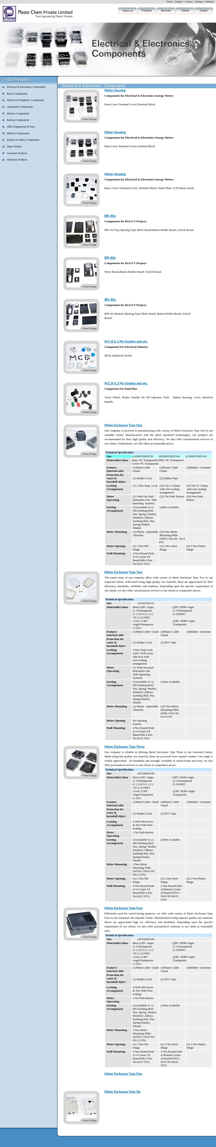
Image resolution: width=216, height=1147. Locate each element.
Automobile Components (20, 106)
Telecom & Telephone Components (25, 100)
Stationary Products (17, 159)
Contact (188, 1)
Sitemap (199, 1)
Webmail (209, 1)
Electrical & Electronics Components (26, 86)
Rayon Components (17, 93)
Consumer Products (17, 153)
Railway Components (18, 119)
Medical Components (18, 133)
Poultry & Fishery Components (23, 139)
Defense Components (18, 113)
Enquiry (179, 1)
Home (169, 1)
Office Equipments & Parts (21, 126)
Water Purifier (14, 146)
